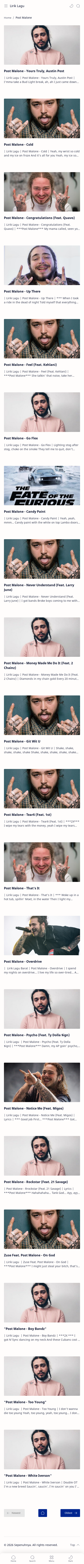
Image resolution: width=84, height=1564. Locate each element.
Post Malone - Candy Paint (24, 511)
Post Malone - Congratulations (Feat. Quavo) (39, 218)
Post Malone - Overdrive (23, 961)
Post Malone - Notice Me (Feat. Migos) (33, 1108)
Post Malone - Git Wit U (22, 741)
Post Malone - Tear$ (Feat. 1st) (27, 814)
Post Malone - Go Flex (21, 438)
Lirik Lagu (17, 6)
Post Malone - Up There (22, 291)
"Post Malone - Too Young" (25, 1402)
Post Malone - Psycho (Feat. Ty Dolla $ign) (37, 1035)
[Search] (78, 6)
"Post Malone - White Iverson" (28, 1475)
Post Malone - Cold (18, 144)
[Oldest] (70, 1513)
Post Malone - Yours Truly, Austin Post (34, 71)
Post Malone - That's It (22, 888)
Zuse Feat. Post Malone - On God (29, 1255)
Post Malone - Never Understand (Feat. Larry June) (39, 587)
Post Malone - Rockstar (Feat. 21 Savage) (36, 1182)
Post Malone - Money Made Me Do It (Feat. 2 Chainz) (38, 665)
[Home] (42, 1513)
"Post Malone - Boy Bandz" (25, 1329)
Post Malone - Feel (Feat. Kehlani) (30, 365)
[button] (71, 6)
